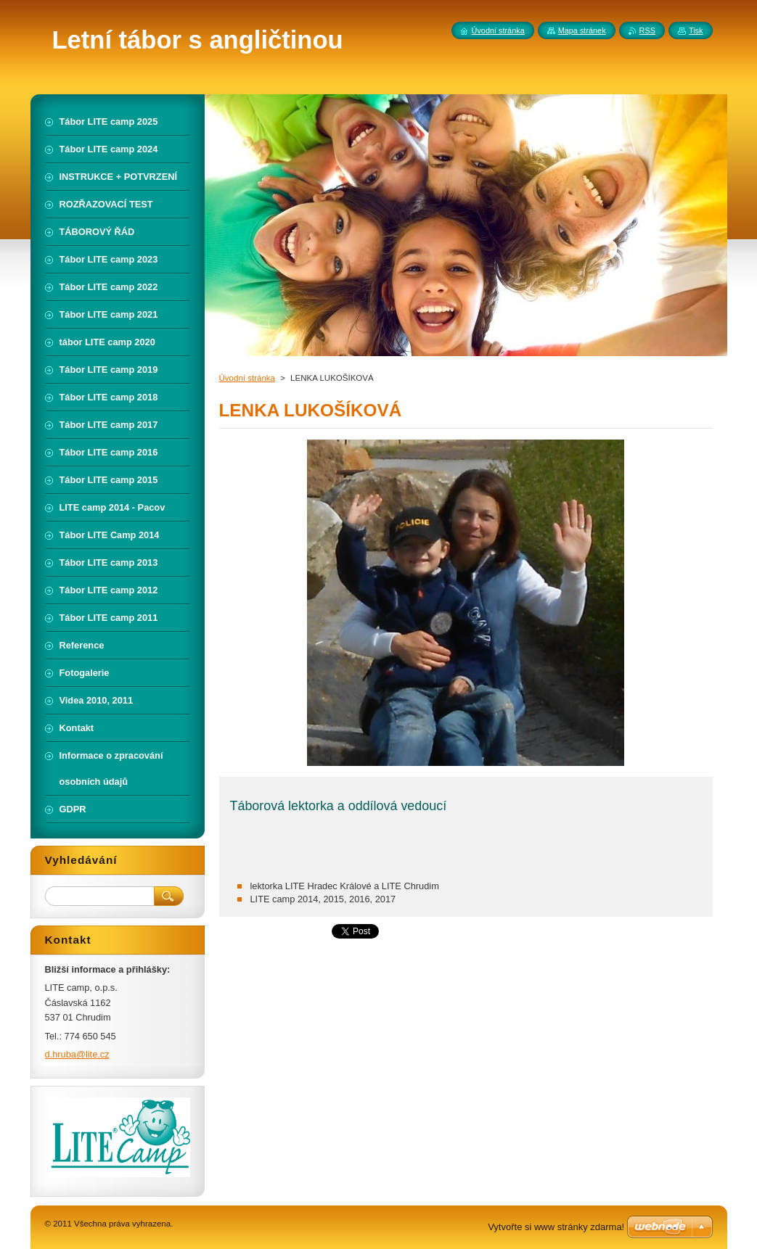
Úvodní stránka (247, 378)
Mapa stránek (582, 30)
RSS (647, 30)
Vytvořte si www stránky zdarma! (556, 1226)
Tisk (696, 30)
